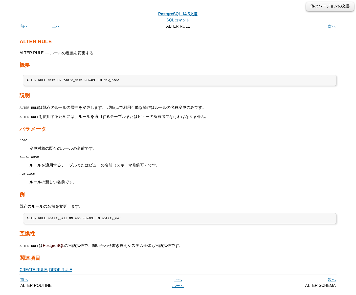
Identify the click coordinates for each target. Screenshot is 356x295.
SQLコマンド (178, 20)
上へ (56, 26)
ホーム (178, 289)
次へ (332, 26)
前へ (24, 26)
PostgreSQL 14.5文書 (178, 14)
